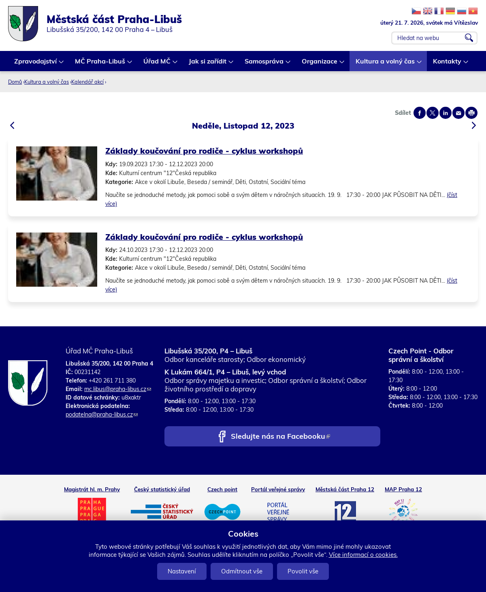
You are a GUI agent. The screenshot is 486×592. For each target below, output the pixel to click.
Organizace (320, 64)
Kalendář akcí (87, 81)
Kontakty (447, 64)
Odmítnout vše (241, 571)
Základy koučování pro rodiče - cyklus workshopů (204, 151)
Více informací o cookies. (363, 554)
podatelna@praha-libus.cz (102, 414)
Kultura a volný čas (386, 64)
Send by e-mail (458, 113)
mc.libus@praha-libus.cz (117, 389)
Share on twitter (432, 113)
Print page (471, 113)
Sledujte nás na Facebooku (280, 436)
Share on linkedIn (445, 113)
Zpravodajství (36, 64)
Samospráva (264, 64)
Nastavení (182, 571)
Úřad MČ (157, 64)
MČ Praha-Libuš (100, 64)
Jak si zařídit (208, 64)
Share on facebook (420, 113)
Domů (15, 81)
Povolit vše (303, 571)
